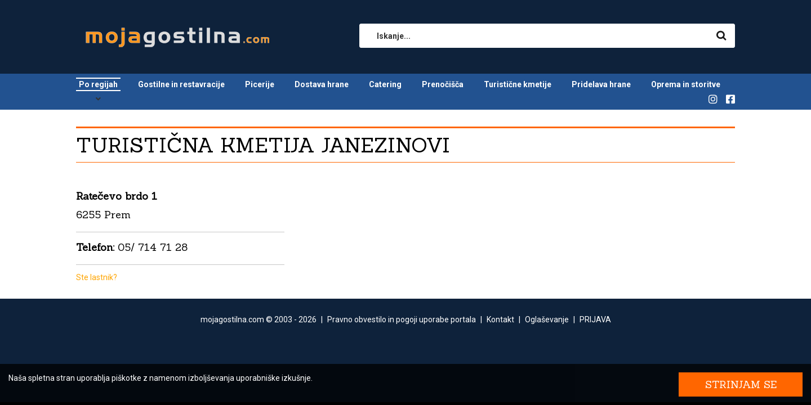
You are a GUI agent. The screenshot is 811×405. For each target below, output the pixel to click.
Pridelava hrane (601, 84)
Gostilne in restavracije (181, 84)
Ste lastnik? (96, 277)
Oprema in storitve (685, 84)
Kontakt (500, 319)
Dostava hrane (322, 84)
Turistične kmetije (517, 84)
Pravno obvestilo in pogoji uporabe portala (401, 319)
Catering (385, 84)
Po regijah (98, 84)
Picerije (259, 84)
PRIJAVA (595, 319)
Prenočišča (443, 84)
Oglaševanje (547, 319)
